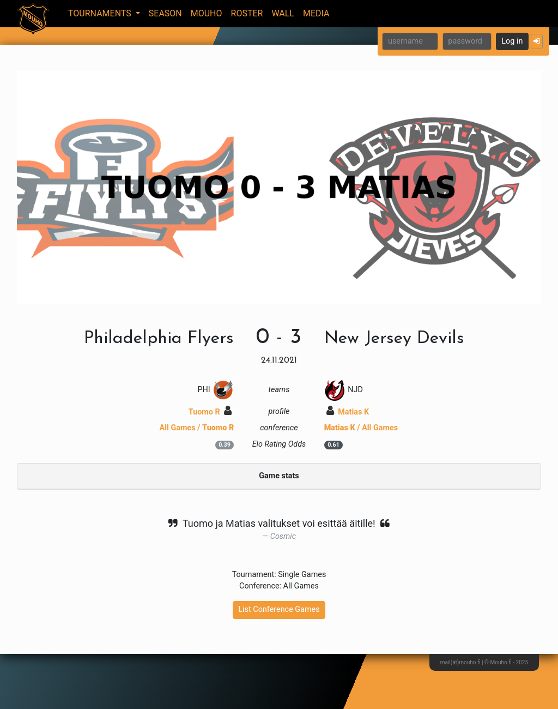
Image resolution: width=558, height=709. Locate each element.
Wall (282, 13)
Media (316, 13)
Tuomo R (210, 412)
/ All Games (361, 427)
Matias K (347, 412)
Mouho (206, 13)
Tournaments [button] (101, 13)
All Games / (197, 427)
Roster (247, 13)
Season (165, 13)
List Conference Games (278, 609)
